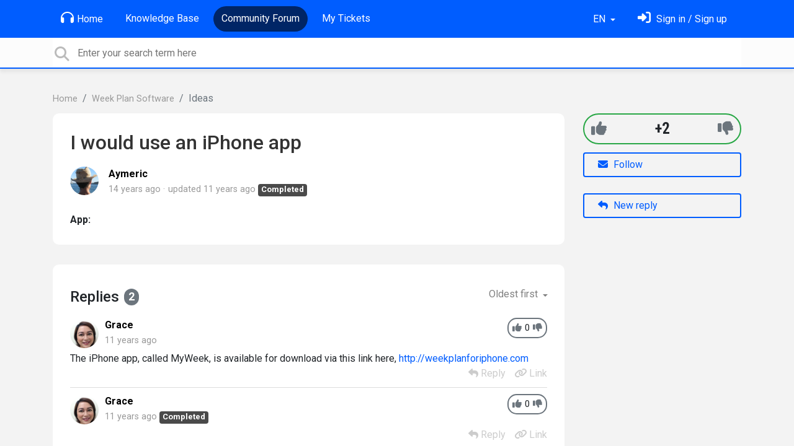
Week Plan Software (133, 99)
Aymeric (128, 174)
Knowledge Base (162, 18)
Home (82, 18)
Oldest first (514, 294)
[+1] (599, 129)
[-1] (725, 129)
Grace (119, 325)
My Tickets (346, 18)
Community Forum (260, 18)
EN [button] (600, 19)
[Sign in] (682, 19)
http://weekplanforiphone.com (464, 358)
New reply (628, 205)
